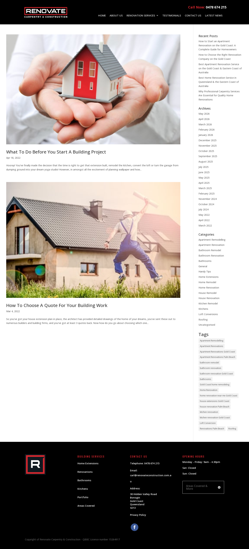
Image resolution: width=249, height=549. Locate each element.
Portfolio (82, 497)
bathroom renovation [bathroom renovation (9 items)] (210, 368)
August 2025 (206, 161)
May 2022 (204, 214)
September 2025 (208, 156)
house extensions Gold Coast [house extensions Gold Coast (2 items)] (214, 401)
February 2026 (207, 129)
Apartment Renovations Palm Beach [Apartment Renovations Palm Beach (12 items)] (217, 357)
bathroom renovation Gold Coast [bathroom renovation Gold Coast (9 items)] (216, 373)
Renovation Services (141, 15)
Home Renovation (209, 287)
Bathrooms (205, 261)
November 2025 (208, 145)
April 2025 (204, 182)
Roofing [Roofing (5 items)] (232, 428)
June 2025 (204, 172)
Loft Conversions (208, 314)
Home (102, 15)
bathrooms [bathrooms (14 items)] (205, 379)
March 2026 (205, 124)
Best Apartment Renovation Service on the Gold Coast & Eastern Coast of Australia (220, 68)
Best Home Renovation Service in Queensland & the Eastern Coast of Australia (219, 82)
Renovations (85, 471)
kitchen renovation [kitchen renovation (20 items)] (209, 412)
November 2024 (208, 199)
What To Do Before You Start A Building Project (56, 152)
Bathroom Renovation (211, 255)
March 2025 (205, 188)
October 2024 (206, 204)
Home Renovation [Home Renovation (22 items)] (208, 390)
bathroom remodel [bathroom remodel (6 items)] (209, 362)
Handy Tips (205, 271)
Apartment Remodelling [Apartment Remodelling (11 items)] (211, 340)
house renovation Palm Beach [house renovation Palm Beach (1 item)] (214, 406)
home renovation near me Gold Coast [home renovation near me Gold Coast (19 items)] (218, 395)
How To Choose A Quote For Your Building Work (56, 305)
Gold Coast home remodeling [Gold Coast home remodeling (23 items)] (214, 384)
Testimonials (171, 15)
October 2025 (206, 151)
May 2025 (204, 177)
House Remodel (207, 293)
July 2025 (204, 167)
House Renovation (209, 298)
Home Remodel (207, 282)
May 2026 (204, 113)
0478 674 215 (216, 7)
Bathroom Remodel (210, 250)
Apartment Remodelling (212, 239)
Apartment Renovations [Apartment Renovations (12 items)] (211, 346)
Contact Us (193, 15)
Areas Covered (86, 505)
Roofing (203, 319)
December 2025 (207, 140)
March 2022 (205, 225)
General (203, 266)
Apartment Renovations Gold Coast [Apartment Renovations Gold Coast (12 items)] (217, 351)
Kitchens (203, 308)
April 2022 (204, 220)
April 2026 (204, 119)
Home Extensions (209, 276)
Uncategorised (207, 324)
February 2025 (207, 193)
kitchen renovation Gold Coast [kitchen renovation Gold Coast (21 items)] (215, 417)
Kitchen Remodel (208, 303)
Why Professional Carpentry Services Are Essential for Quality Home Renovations (219, 95)
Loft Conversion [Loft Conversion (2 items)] (208, 423)
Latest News (214, 15)
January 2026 (206, 135)
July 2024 (204, 209)
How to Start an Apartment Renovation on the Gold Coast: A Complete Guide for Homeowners (218, 45)
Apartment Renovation (211, 244)
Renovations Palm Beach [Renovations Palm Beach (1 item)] (212, 428)
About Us (116, 15)
